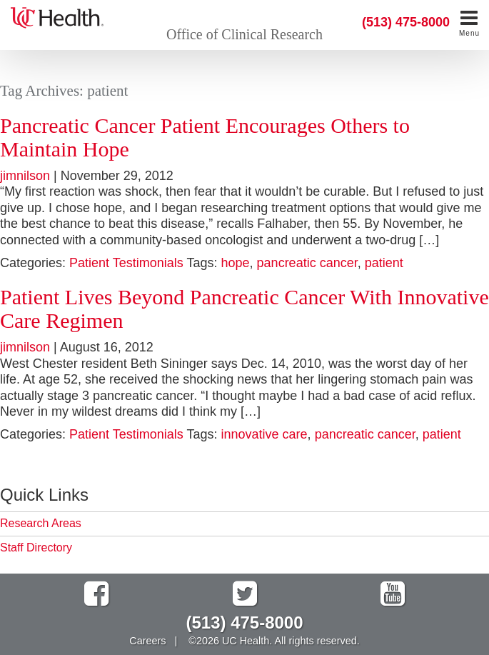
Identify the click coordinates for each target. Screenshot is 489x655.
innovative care (264, 434)
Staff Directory (36, 547)
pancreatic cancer (307, 263)
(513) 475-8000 (406, 22)
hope (235, 263)
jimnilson (25, 176)
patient (384, 263)
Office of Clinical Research (244, 34)
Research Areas (40, 523)
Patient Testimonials (126, 263)
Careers (147, 640)
